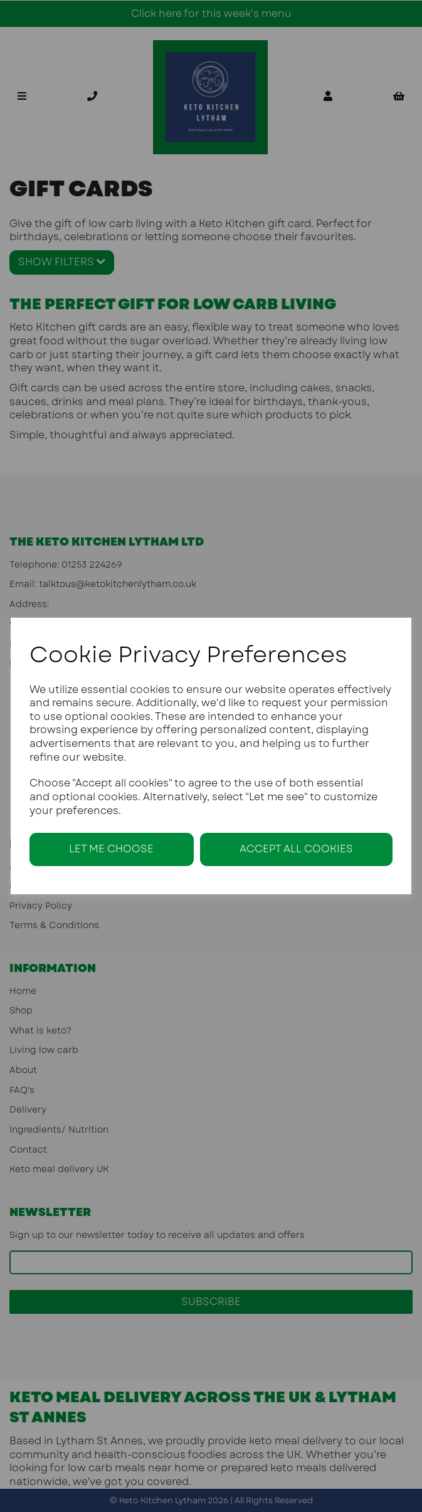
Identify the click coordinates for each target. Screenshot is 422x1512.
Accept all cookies (296, 849)
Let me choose (111, 849)
